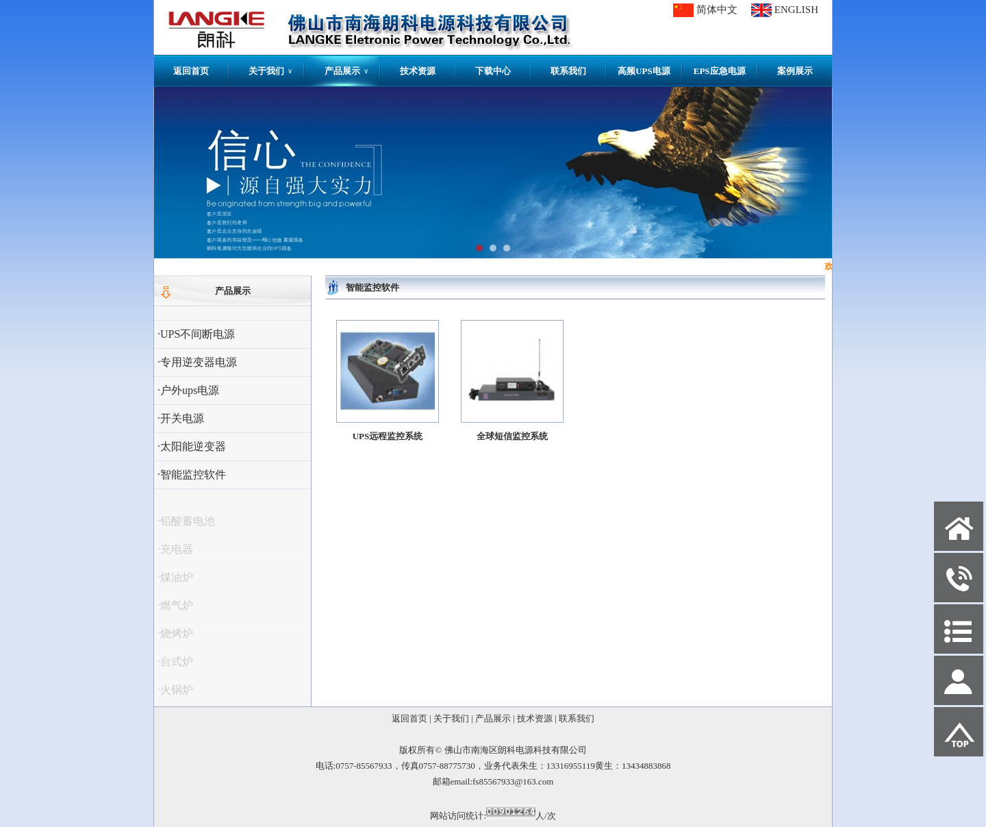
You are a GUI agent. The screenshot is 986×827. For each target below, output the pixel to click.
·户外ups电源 (188, 390)
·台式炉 (175, 665)
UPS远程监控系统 (388, 436)
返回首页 (191, 71)
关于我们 (270, 71)
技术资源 (417, 71)
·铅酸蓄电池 (186, 525)
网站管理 (179, 814)
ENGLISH (796, 9)
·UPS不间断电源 (196, 334)
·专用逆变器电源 (197, 362)
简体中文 (716, 9)
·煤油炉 (175, 581)
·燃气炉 (175, 609)
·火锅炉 (175, 694)
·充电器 (175, 553)
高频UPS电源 (644, 71)
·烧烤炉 (175, 637)
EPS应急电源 (720, 71)
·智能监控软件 (191, 474)
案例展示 (795, 71)
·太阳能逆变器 (191, 446)
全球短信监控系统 (512, 436)
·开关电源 (180, 418)
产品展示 (346, 71)
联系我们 (568, 71)
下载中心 (493, 71)
